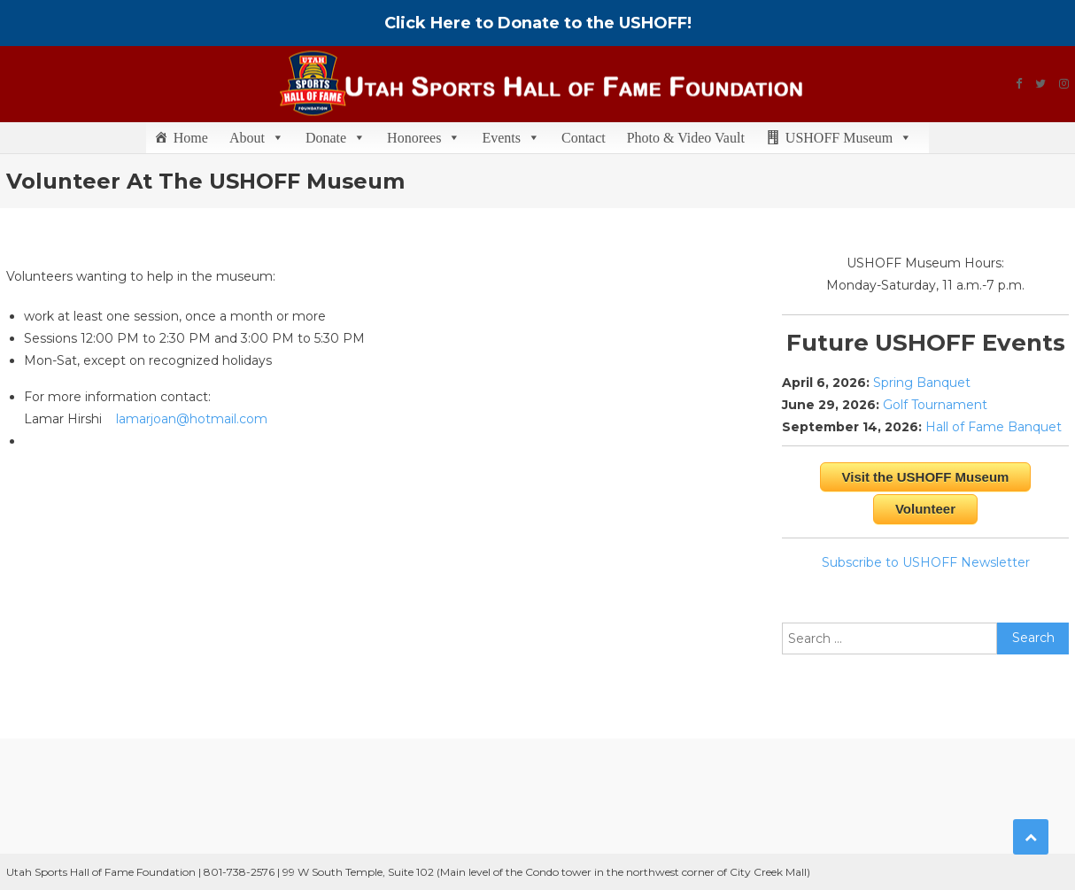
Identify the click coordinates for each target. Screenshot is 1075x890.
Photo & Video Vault (686, 137)
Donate (335, 137)
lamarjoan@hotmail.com (191, 419)
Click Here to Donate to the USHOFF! (538, 23)
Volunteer (925, 508)
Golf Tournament (935, 405)
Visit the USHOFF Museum (925, 476)
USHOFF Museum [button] (848, 137)
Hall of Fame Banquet (993, 427)
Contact (583, 137)
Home (191, 137)
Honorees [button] (423, 137)
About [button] (256, 137)
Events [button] (511, 137)
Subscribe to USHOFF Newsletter (926, 562)
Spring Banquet (922, 383)
